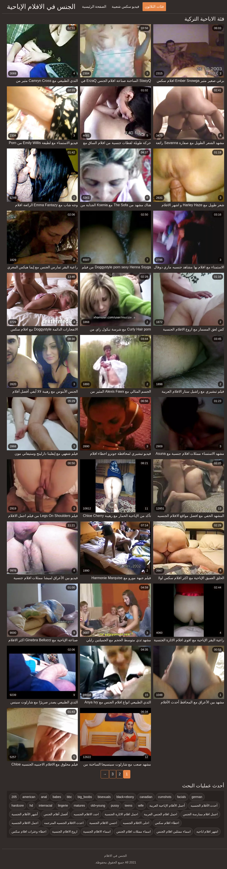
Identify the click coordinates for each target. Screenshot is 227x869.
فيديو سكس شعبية (123, 6)
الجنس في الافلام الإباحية (39, 6)
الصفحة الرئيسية (92, 6)
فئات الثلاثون (152, 6)
